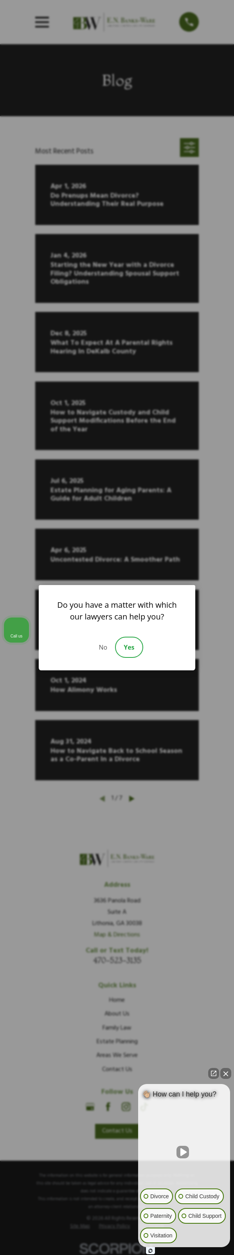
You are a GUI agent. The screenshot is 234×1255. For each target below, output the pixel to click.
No (103, 647)
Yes (129, 647)
